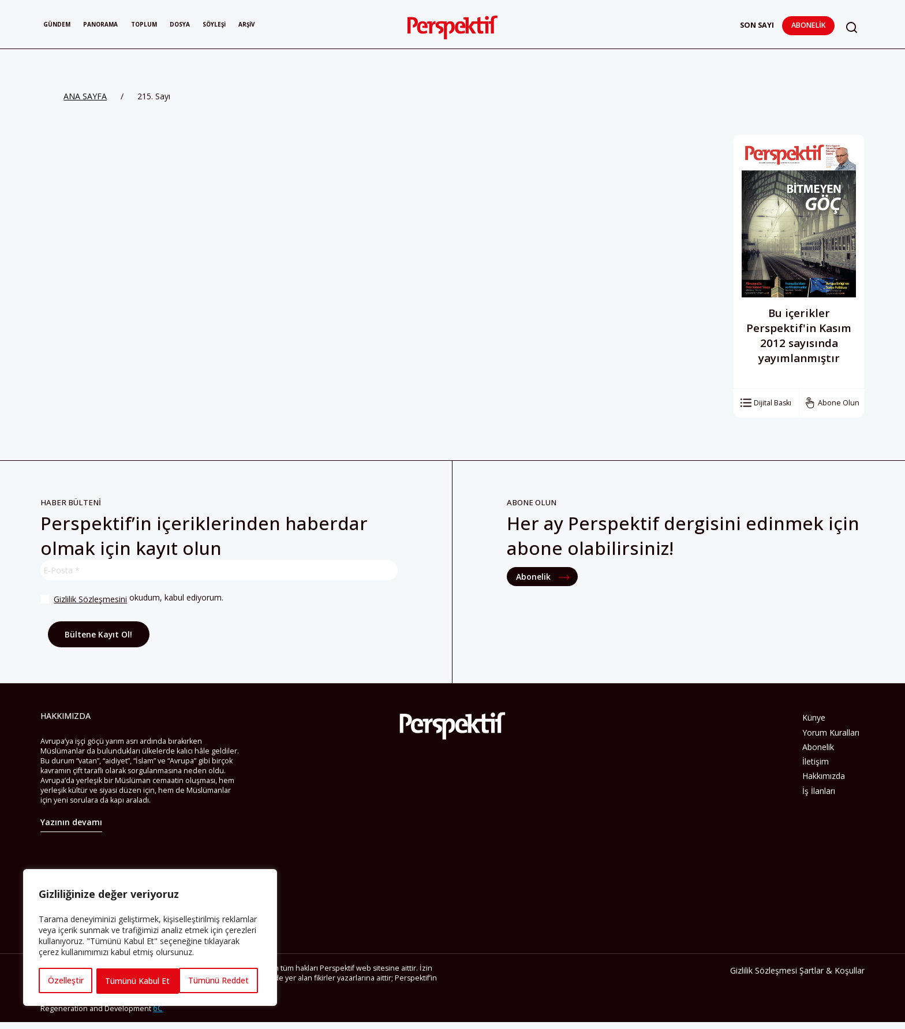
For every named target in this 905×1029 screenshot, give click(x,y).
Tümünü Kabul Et (220, 980)
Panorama (115, 25)
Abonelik (807, 25)
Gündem (61, 25)
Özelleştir (65, 980)
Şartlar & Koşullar (832, 972)
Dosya (215, 25)
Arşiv (300, 25)
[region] (150, 938)
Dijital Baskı (772, 403)
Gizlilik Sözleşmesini (89, 599)
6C (158, 1009)
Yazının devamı (71, 824)
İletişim (815, 761)
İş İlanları (818, 790)
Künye (813, 717)
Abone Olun (838, 403)
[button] (850, 27)
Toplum (170, 25)
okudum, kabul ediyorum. (131, 599)
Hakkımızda (823, 775)
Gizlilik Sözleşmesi (763, 972)
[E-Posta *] (219, 570)
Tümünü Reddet (135, 980)
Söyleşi (259, 25)
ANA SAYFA (85, 96)
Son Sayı (755, 25)
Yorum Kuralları (830, 732)
